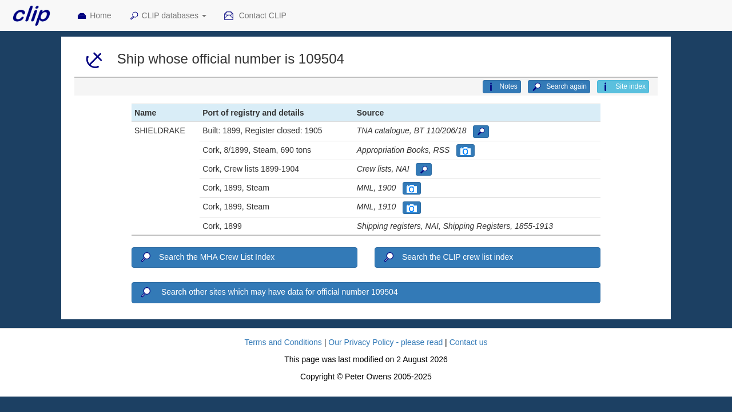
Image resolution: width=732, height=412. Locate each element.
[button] (481, 131)
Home (94, 16)
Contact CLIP (255, 16)
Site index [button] (623, 87)
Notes (501, 87)
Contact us (468, 342)
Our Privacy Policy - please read (385, 342)
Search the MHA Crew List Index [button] (206, 257)
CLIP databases (167, 16)
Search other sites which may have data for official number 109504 (268, 292)
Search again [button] (559, 87)
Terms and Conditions (282, 342)
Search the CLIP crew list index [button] (447, 257)
